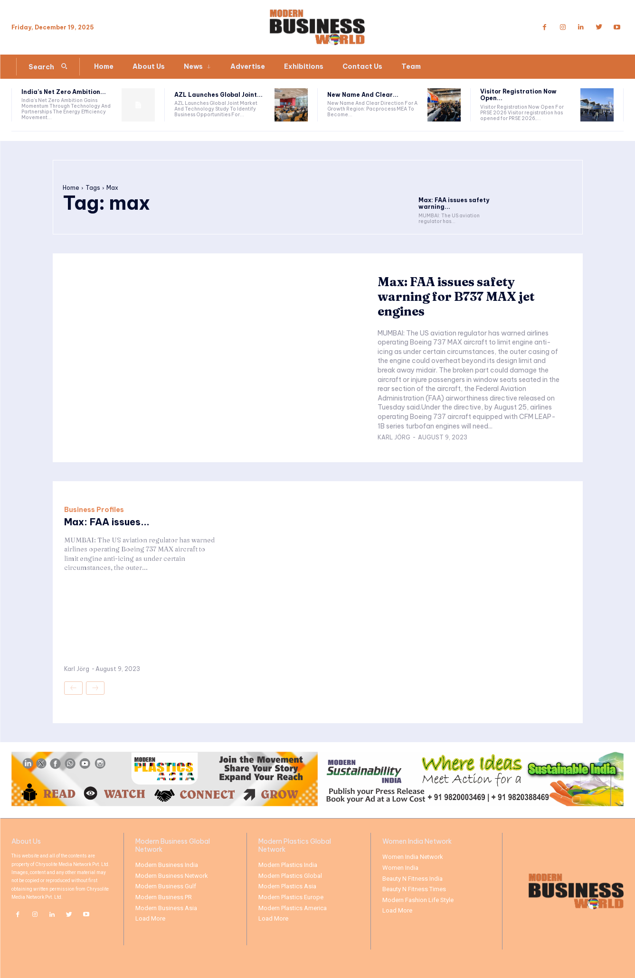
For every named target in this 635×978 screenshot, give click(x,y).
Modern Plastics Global (290, 875)
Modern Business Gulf (165, 886)
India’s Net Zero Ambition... (63, 91)
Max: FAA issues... (107, 522)
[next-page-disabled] (95, 688)
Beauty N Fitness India (412, 878)
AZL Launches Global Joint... (218, 94)
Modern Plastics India (287, 864)
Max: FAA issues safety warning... (453, 203)
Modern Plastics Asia (287, 886)
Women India (400, 867)
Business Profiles (94, 509)
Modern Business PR (163, 897)
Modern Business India (166, 864)
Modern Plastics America (292, 908)
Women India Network (412, 856)
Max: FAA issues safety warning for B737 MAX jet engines (457, 296)
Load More (150, 918)
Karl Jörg (394, 437)
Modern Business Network (171, 875)
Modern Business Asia (166, 908)
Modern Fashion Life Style (418, 899)
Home (71, 187)
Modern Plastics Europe (290, 897)
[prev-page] (73, 688)
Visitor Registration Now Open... (518, 95)
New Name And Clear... (362, 94)
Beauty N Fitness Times (414, 889)
